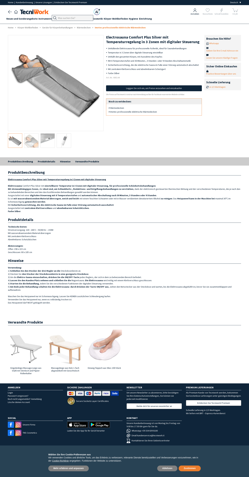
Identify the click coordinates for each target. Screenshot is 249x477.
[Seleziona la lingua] (235, 2)
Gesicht (97, 19)
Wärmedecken (84, 27)
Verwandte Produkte (87, 161)
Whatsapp (214, 43)
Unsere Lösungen (43, 2)
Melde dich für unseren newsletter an (154, 406)
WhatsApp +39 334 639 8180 (142, 430)
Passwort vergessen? (18, 395)
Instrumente (49, 19)
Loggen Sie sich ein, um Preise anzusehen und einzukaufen (154, 88)
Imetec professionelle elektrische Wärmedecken (120, 27)
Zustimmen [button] (190, 468)
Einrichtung (161, 19)
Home (11, 2)
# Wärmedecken (116, 108)
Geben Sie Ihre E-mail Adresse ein (222, 50)
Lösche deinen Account (19, 402)
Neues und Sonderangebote (23, 19)
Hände (86, 19)
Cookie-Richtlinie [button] (60, 460)
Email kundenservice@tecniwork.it (145, 435)
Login (10, 392)
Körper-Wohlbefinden (129, 19)
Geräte (62, 19)
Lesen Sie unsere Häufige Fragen (222, 57)
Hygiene (148, 19)
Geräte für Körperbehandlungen (57, 27)
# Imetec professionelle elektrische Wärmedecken (133, 111)
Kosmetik (109, 19)
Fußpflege (75, 19)
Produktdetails (46, 161)
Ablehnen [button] (167, 468)
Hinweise (65, 161)
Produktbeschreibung (20, 161)
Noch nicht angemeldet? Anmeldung (25, 399)
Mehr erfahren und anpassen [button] (68, 468)
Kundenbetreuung (25, 2)
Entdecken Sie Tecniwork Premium (70, 2)
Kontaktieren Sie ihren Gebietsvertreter (148, 440)
